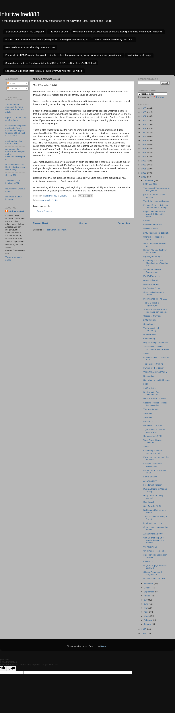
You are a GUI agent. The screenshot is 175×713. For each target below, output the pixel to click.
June (146, 604)
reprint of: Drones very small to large (15, 118)
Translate (157, 97)
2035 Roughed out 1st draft (156, 233)
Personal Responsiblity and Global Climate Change (156, 206)
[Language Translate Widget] (152, 93)
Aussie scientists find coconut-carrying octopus (156, 348)
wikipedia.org (149, 339)
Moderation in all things (139, 55)
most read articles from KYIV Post (13, 142)
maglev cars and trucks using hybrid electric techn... (154, 214)
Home (83, 223)
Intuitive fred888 (19, 14)
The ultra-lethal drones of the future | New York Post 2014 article (14, 108)
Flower (146, 221)
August (147, 596)
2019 (144, 136)
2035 (145, 384)
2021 (144, 128)
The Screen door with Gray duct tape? (114, 39)
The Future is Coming (153, 364)
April (146, 612)
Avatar (146, 446)
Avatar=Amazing (151, 284)
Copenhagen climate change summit (152, 451)
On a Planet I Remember (154, 551)
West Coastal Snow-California (152, 441)
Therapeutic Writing (152, 409)
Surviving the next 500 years (156, 380)
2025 (144, 112)
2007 (144, 633)
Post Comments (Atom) (56, 230)
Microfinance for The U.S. (155, 299)
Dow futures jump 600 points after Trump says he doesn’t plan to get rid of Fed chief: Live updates (15, 130)
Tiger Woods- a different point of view (154, 430)
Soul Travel (148, 502)
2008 (144, 629)
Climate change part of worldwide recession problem (153, 540)
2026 (144, 108)
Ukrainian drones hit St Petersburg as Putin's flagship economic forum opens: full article (117, 31)
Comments (13, 88)
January (148, 624)
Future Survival (150, 477)
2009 (144, 177)
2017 (144, 144)
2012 (144, 165)
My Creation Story (151, 288)
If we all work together (153, 368)
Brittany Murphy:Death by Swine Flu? (155, 251)
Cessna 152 (10, 175)
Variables (147, 417)
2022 (144, 124)
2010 (144, 173)
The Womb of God (58, 31)
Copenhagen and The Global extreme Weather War (155, 263)
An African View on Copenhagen (152, 270)
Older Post (124, 223)
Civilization (148, 561)
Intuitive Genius (150, 229)
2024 (144, 116)
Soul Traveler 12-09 (152, 506)
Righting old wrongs (152, 256)
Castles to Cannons (152, 316)
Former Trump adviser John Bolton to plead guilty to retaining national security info (47, 39)
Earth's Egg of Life (151, 276)
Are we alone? (150, 481)
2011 (144, 169)
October (148, 588)
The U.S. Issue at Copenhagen (151, 304)
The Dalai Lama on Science (156, 201)
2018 (144, 140)
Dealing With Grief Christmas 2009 (151, 393)
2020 (144, 132)
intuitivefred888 (16, 211)
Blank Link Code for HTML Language (25, 31)
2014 (144, 156)
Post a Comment (44, 211)
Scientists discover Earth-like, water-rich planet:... (155, 310)
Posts (11, 83)
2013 (144, 161)
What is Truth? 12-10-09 (154, 398)
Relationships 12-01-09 (154, 578)
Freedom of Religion (152, 485)
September (149, 592)
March (147, 616)
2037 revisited (149, 388)
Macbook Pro (149, 334)
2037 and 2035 (150, 184)
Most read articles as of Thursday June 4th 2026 (30, 47)
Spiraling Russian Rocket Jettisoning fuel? (155, 404)
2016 (144, 148)
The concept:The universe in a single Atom (156, 189)
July (146, 600)
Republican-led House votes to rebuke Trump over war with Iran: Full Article (43, 71)
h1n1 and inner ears (152, 523)
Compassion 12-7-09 (153, 436)
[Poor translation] (11, 668)
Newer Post (40, 223)
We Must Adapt (150, 547)
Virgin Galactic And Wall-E (155, 372)
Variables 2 (148, 413)
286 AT (146, 353)
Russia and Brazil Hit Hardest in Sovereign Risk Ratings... (15, 167)
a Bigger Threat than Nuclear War (152, 465)
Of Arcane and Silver (152, 225)
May (146, 608)
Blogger (103, 646)
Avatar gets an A (151, 280)
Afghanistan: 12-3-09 (153, 534)
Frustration (148, 421)
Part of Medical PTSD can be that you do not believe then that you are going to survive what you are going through (63, 55)
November (149, 583)
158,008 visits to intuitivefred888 (12, 181)
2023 (144, 120)
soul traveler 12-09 (49, 200)
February (148, 620)
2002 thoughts (150, 320)
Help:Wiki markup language (13, 198)
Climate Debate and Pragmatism (152, 573)
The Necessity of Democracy (151, 329)
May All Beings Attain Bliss (155, 343)
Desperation (149, 376)
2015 (144, 152)
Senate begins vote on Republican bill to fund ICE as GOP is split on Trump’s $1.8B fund (50, 63)
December (149, 180)
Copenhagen (149, 324)
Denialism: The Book (152, 425)
